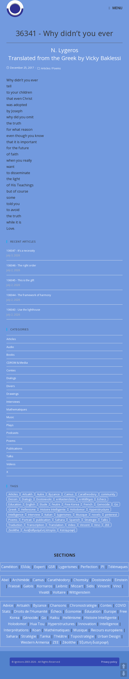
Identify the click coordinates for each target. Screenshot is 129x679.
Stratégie (28, 636)
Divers (10, 386)
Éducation (93, 611)
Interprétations (16, 630)
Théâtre (60, 636)
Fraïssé (14, 586)
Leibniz (62, 586)
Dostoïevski (101, 579)
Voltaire (59, 592)
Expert (39, 566)
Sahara (60, 520)
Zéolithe (69, 642)
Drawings (12, 394)
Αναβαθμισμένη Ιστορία (39, 530)
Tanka (45, 636)
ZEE (107, 525)
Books (10, 355)
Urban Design (109, 636)
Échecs (56, 611)
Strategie (90, 520)
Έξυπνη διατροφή (93, 642)
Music (10, 417)
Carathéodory (59, 579)
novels (96, 514)
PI (102, 566)
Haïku (54, 617)
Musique (81, 514)
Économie (73, 611)
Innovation (87, 623)
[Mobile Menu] (116, 8)
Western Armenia (35, 642)
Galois (28, 586)
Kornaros (44, 586)
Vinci (97, 525)
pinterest (111, 514)
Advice (8, 605)
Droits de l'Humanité (30, 611)
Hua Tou (37, 623)
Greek (12, 509)
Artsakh (27, 494)
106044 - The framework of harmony (28, 295)
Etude (43, 504)
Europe (110, 611)
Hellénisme (72, 617)
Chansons (58, 605)
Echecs (101, 499)
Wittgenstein (79, 592)
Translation (56, 525)
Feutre (56, 504)
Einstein (121, 579)
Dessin (12, 499)
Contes (11, 370)
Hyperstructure (99, 509)
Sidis (90, 586)
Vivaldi (44, 592)
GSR (51, 566)
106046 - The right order (21, 265)
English (30, 504)
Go (116, 504)
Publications (14, 448)
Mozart (77, 586)
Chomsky (81, 579)
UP (123, 666)
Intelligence (15, 514)
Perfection (89, 566)
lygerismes (64, 514)
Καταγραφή (67, 530)
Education (14, 504)
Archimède (20, 579)
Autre (40, 494)
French (88, 504)
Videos (10, 464)
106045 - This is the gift (20, 280)
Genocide (103, 504)
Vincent (85, 525)
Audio (10, 347)
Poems (56, 68)
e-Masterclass (65, 499)
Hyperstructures (61, 623)
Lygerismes (67, 566)
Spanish (74, 520)
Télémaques (118, 566)
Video (71, 525)
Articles (45, 68)
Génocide (30, 617)
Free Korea (72, 504)
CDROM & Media (17, 363)
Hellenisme (28, 509)
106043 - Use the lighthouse (23, 309)
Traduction (15, 525)
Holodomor (77, 509)
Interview (34, 514)
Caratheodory (87, 494)
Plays (10, 425)
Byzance (54, 494)
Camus (69, 494)
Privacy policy (109, 661)
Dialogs (11, 378)
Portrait (27, 520)
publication (43, 520)
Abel (5, 579)
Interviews (13, 402)
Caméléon (9, 566)
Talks (9, 456)
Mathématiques (57, 630)
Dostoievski (44, 499)
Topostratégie (82, 636)
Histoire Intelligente (53, 509)
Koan (36, 630)
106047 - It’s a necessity (20, 250)
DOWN (123, 673)
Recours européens (107, 630)
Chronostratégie (83, 605)
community (108, 494)
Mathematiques (16, 409)
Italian (48, 514)
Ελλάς (26, 566)
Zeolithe (13, 530)
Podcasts (12, 433)
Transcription (35, 525)
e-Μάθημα (86, 499)
